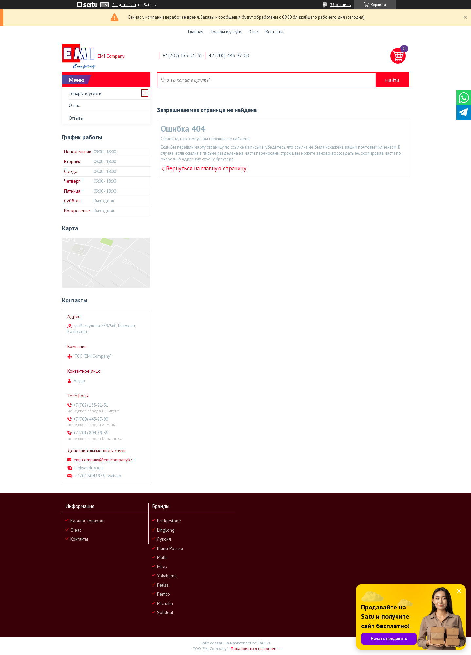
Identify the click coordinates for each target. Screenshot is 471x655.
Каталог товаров (86, 521)
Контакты (274, 32)
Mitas (162, 567)
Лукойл (164, 539)
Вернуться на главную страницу (206, 168)
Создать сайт (124, 4)
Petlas (163, 585)
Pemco (163, 594)
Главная (195, 32)
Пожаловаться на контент (254, 648)
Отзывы (76, 118)
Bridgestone (169, 521)
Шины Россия (170, 548)
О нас (253, 32)
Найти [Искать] (392, 80)
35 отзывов (340, 4)
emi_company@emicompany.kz (103, 460)
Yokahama (167, 576)
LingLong (166, 530)
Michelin (165, 603)
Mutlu (162, 557)
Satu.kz (263, 642)
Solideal (165, 612)
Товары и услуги (225, 32)
